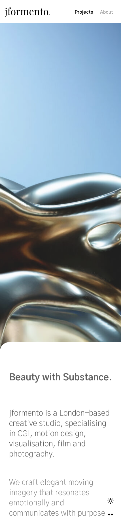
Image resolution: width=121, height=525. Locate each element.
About (106, 12)
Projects (84, 12)
